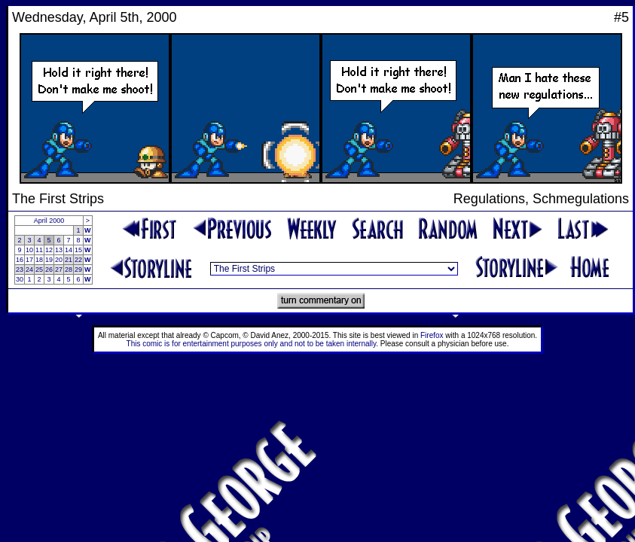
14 (68, 250)
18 (39, 259)
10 (29, 250)
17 (29, 259)
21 (68, 259)
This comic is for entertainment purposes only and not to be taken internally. (252, 344)
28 (68, 269)
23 (19, 269)
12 (49, 250)
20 (59, 259)
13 (59, 250)
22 (78, 259)
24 (29, 269)
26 (49, 269)
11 (39, 250)
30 (19, 279)
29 (78, 269)
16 (19, 259)
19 (49, 259)
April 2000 (49, 220)
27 (59, 269)
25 (39, 269)
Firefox (432, 335)
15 (78, 250)
